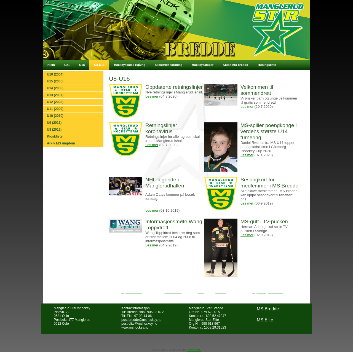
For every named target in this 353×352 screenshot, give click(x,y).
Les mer (151, 96)
